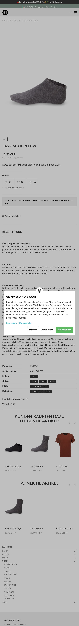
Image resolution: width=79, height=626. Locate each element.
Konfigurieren (47, 330)
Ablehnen (33, 330)
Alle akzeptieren (64, 330)
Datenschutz (25, 323)
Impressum (11, 323)
